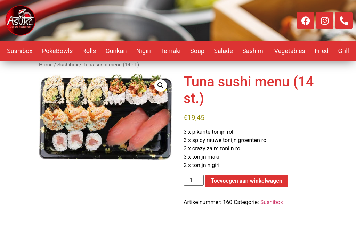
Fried (322, 51)
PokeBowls (57, 51)
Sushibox (19, 51)
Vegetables (289, 51)
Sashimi (253, 51)
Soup (197, 51)
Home (46, 64)
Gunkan (116, 51)
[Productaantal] (194, 180)
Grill (343, 51)
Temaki (170, 51)
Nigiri (143, 51)
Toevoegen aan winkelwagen (246, 180)
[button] (160, 85)
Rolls (89, 51)
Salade (223, 51)
